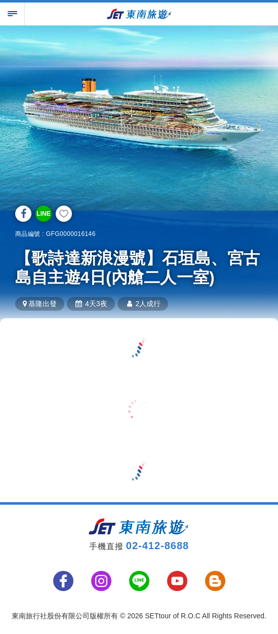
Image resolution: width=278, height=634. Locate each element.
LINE (43, 213)
